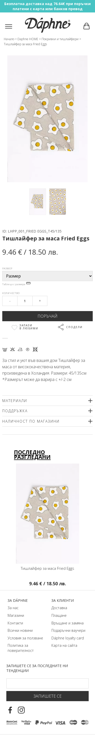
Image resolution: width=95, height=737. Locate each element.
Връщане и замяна (67, 623)
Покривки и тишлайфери (60, 39)
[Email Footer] (47, 683)
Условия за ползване (25, 638)
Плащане (59, 615)
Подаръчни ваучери (68, 630)
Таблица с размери (16, 284)
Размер (7, 268)
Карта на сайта (64, 645)
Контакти (15, 623)
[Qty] (24, 301)
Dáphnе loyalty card (67, 638)
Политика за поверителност (21, 648)
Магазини (16, 615)
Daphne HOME (27, 39)
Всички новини (20, 630)
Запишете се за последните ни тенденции (37, 668)
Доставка (59, 607)
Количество (11, 293)
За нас (13, 607)
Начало (9, 39)
